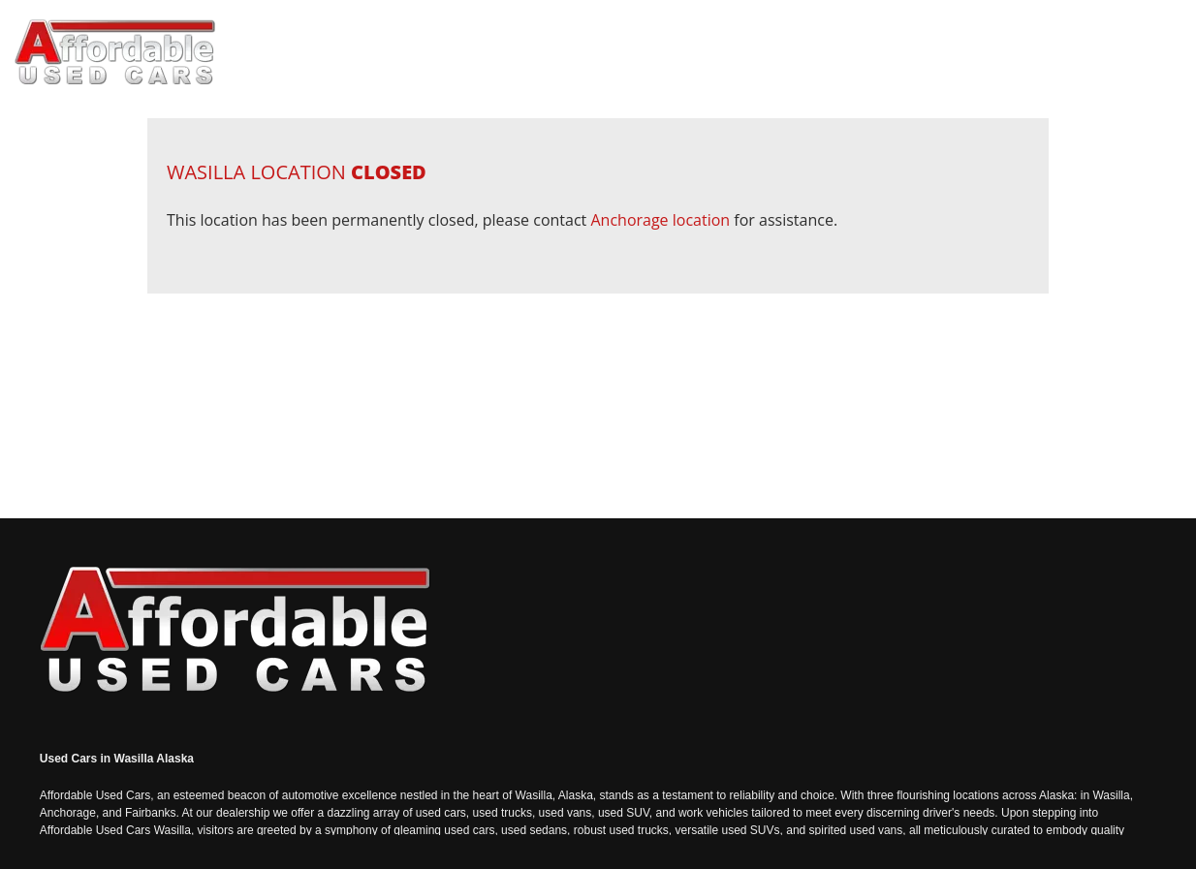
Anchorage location (660, 220)
